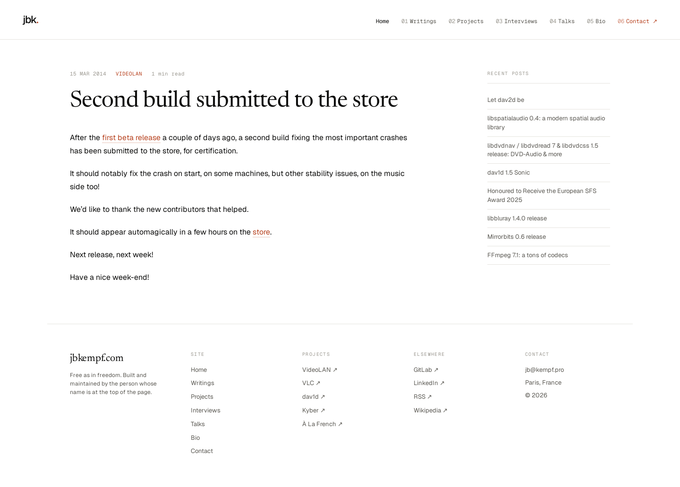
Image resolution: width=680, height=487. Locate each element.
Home (382, 21)
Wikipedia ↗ (431, 410)
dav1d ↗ (313, 397)
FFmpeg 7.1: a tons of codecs (527, 255)
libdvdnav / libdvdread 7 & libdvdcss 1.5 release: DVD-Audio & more (542, 150)
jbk (31, 19)
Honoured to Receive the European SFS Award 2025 (541, 195)
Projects (466, 21)
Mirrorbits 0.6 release (516, 237)
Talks (562, 21)
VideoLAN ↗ (320, 370)
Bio (596, 21)
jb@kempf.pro (544, 370)
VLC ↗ (311, 383)
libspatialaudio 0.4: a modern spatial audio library (546, 122)
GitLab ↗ (426, 370)
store (261, 232)
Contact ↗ (637, 21)
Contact (202, 451)
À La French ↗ (322, 424)
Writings (418, 21)
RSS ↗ (423, 397)
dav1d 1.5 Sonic (508, 172)
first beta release (131, 138)
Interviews (516, 21)
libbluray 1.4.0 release (517, 218)
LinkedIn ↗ (429, 383)
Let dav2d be (505, 100)
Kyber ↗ (313, 410)
